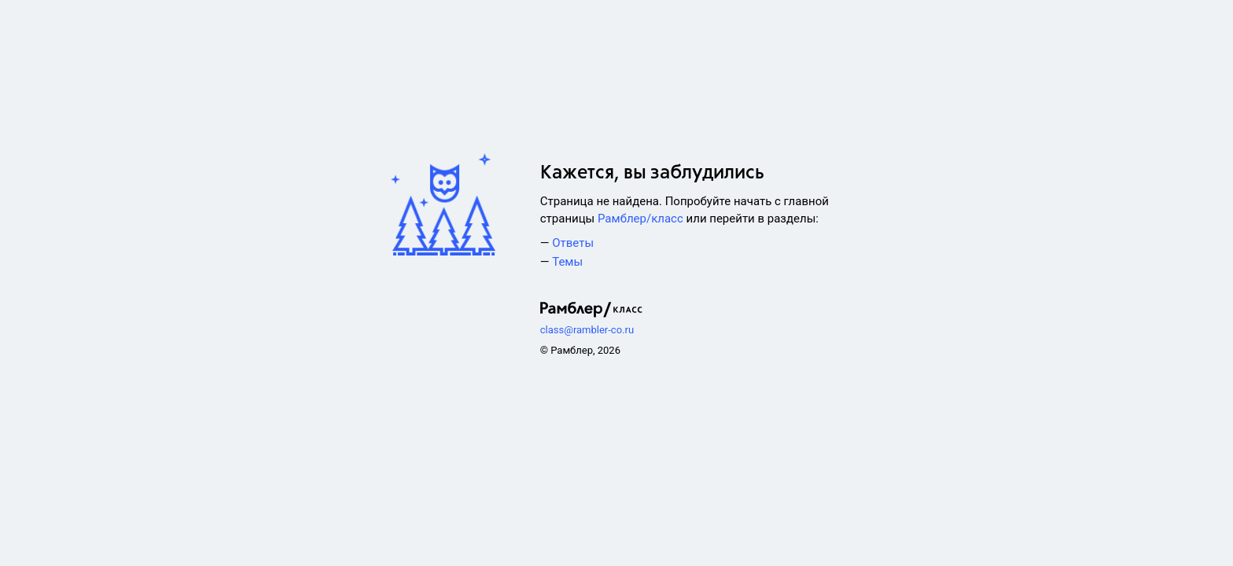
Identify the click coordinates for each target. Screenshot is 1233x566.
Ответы (573, 243)
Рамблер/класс (640, 218)
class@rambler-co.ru (587, 330)
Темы (567, 262)
